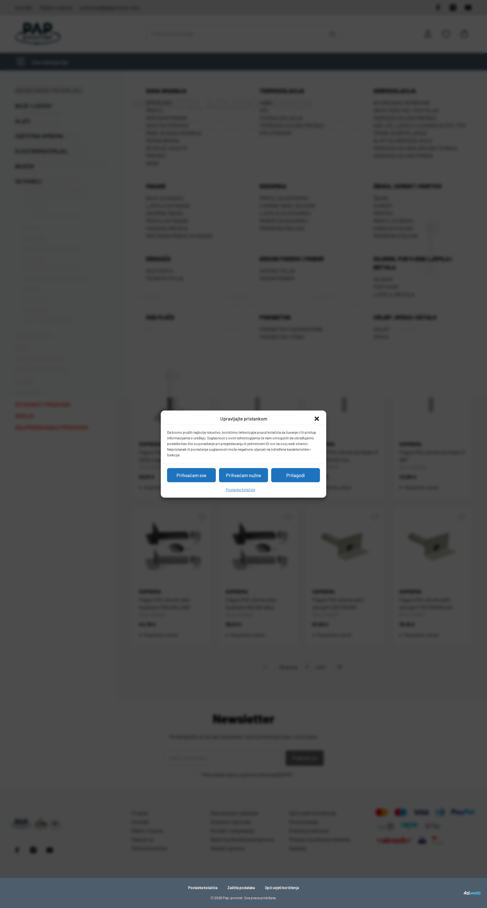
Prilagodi (295, 475)
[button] (317, 418)
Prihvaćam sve (191, 475)
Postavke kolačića (240, 489)
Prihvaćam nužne (243, 475)
